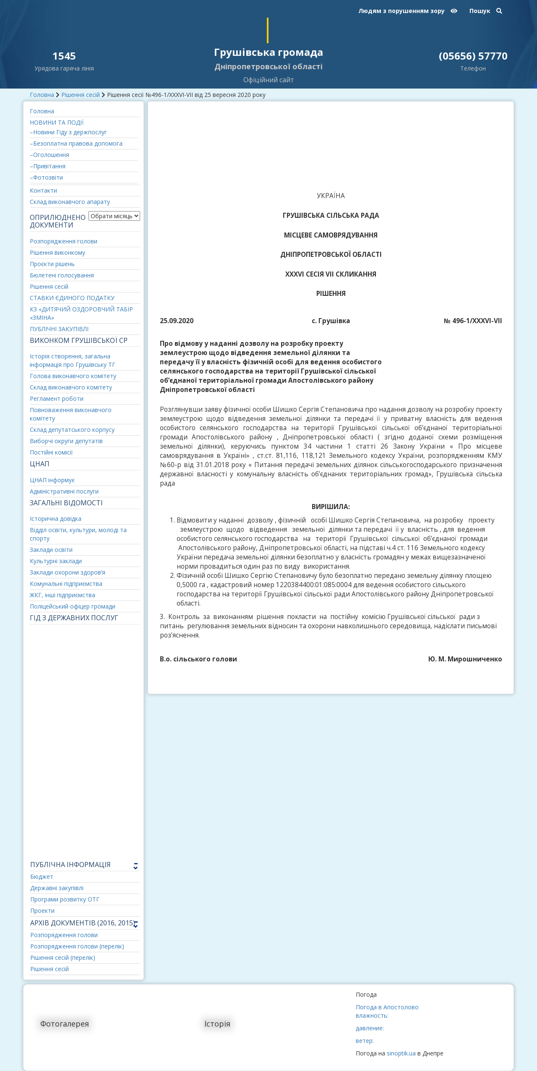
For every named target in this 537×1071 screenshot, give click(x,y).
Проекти (42, 910)
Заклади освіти (51, 550)
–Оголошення (49, 155)
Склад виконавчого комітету (71, 387)
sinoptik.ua (401, 1053)
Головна (42, 95)
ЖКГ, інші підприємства (62, 595)
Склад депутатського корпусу (72, 430)
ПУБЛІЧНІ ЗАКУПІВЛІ (59, 329)
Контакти (43, 190)
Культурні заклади (56, 561)
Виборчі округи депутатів (66, 441)
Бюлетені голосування (62, 275)
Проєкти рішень (52, 264)
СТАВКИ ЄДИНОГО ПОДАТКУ (72, 298)
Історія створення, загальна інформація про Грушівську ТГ (72, 360)
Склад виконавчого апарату (70, 202)
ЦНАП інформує (52, 480)
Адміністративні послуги (64, 491)
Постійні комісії (51, 452)
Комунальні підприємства (66, 584)
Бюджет (41, 876)
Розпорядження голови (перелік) (77, 946)
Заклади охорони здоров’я (67, 572)
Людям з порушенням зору (407, 11)
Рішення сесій (80, 95)
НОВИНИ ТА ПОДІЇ (56, 122)
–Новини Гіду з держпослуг (68, 132)
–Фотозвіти (46, 177)
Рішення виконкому (57, 252)
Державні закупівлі (56, 888)
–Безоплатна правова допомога (76, 143)
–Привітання (47, 166)
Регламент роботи (56, 398)
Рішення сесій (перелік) (62, 957)
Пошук (485, 11)
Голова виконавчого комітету (73, 376)
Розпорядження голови (63, 241)
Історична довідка (55, 518)
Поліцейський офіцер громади (72, 606)
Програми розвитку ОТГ (64, 899)
